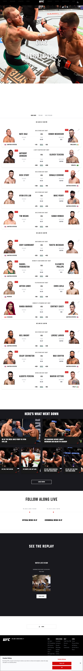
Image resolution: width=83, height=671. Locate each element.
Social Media (59, 639)
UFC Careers (50, 645)
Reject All (62, 663)
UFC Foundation (51, 643)
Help (65, 639)
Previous (2, 37)
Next (80, 37)
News (25, 6)
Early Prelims (48, 115)
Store (49, 652)
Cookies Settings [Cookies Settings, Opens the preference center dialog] (62, 659)
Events (4, 6)
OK (61, 667)
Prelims (41, 115)
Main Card (33, 115)
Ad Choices (74, 645)
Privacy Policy (75, 643)
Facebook (58, 641)
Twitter (57, 654)
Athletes (19, 6)
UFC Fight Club (51, 654)
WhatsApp (58, 647)
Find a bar (41, 596)
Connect (52, 6)
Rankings (11, 6)
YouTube (58, 649)
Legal (73, 639)
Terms (73, 641)
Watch (58, 6)
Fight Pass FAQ (67, 641)
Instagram (58, 643)
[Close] (80, 663)
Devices (66, 643)
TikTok (57, 652)
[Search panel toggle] (77, 6)
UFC (48, 639)
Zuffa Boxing (66, 6)
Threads (57, 645)
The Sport (50, 641)
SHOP (73, 6)
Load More (41, 482)
